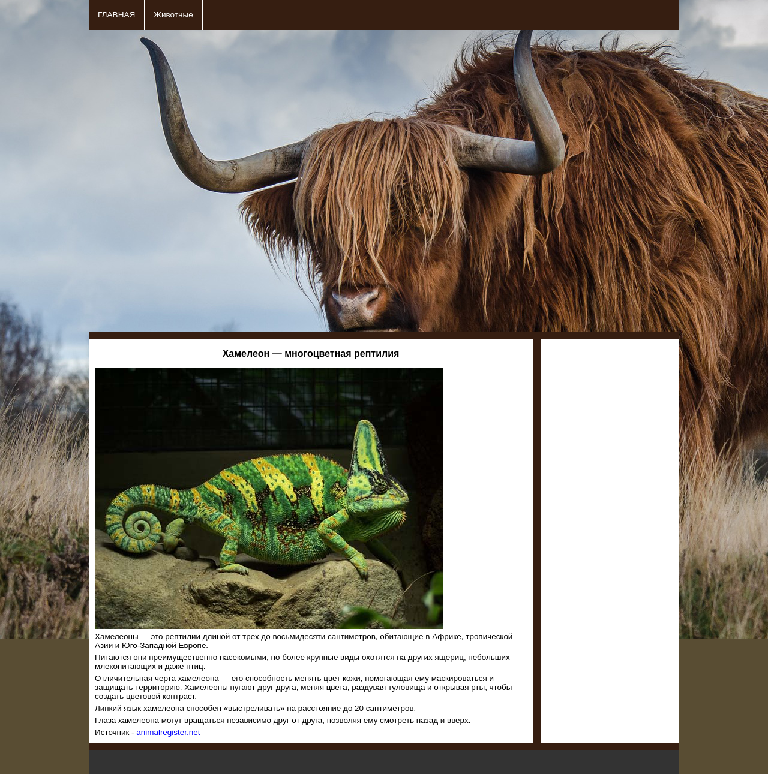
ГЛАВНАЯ (116, 14)
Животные (173, 14)
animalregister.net (168, 732)
